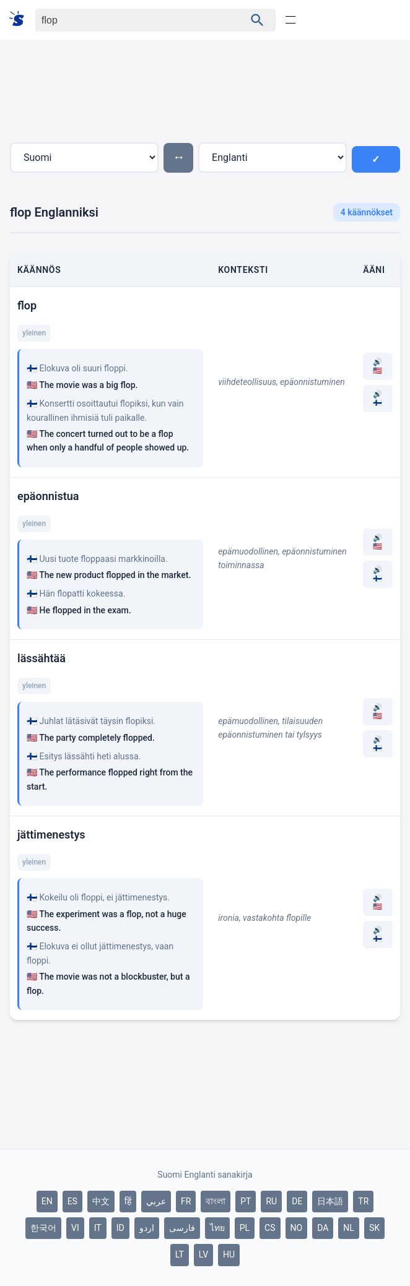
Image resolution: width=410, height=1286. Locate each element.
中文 (101, 1201)
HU (229, 1254)
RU (271, 1201)
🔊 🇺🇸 (377, 366)
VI (75, 1228)
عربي (156, 1201)
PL (245, 1228)
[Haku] (129, 20)
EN (47, 1201)
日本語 (330, 1201)
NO (296, 1228)
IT (98, 1228)
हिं (127, 1201)
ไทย (217, 1228)
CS (269, 1228)
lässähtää (41, 658)
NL (348, 1228)
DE (297, 1201)
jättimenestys (51, 834)
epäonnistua (48, 496)
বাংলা (215, 1201)
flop (27, 305)
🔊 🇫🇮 (377, 398)
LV (203, 1254)
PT (245, 1201)
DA (322, 1228)
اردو (146, 1228)
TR (363, 1201)
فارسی (182, 1228)
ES (72, 1201)
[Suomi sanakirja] (20, 19)
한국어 (43, 1228)
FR (186, 1201)
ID (120, 1228)
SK (374, 1228)
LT (179, 1254)
